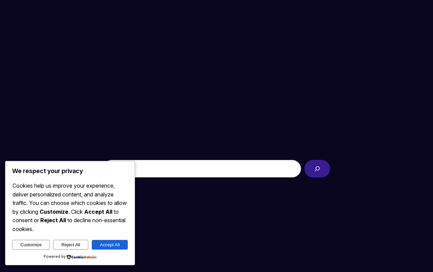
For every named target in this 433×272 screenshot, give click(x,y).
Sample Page (406, 15)
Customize (31, 244)
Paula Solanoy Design (51, 15)
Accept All (110, 244)
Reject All (70, 244)
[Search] (317, 168)
